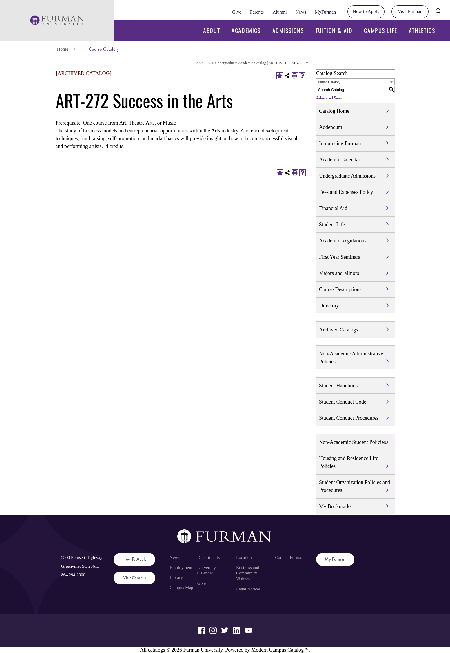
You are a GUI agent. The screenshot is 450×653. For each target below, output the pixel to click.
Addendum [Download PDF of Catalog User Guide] (330, 127)
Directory (329, 306)
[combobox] (252, 62)
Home (62, 49)
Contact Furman (289, 557)
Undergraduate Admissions (347, 176)
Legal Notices (248, 589)
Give (236, 12)
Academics (246, 30)
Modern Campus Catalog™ (280, 650)
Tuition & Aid (334, 30)
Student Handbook (338, 385)
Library (176, 577)
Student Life (332, 224)
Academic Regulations (342, 241)
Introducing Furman (340, 143)
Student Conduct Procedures (348, 418)
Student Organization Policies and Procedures (354, 486)
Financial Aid (333, 208)
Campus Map (181, 587)
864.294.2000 (73, 574)
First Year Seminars (339, 257)
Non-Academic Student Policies (352, 442)
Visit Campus (134, 577)
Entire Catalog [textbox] (329, 82)
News (301, 12)
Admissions (288, 30)
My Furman (335, 559)
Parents (257, 12)
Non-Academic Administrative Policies (351, 357)
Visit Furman (410, 11)
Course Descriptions (340, 289)
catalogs (156, 650)
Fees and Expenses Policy (346, 192)
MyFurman (325, 12)
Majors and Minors (339, 273)
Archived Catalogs (338, 330)
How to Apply (366, 11)
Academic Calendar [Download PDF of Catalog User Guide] (339, 160)
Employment (181, 567)
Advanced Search (331, 98)
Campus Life (380, 30)
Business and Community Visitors (247, 573)
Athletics (422, 30)
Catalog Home (334, 111)
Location (244, 557)
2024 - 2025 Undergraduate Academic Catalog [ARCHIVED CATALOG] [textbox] (251, 63)
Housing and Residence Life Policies (348, 462)
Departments (208, 557)
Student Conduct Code (342, 402)
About (211, 30)
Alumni (279, 12)
